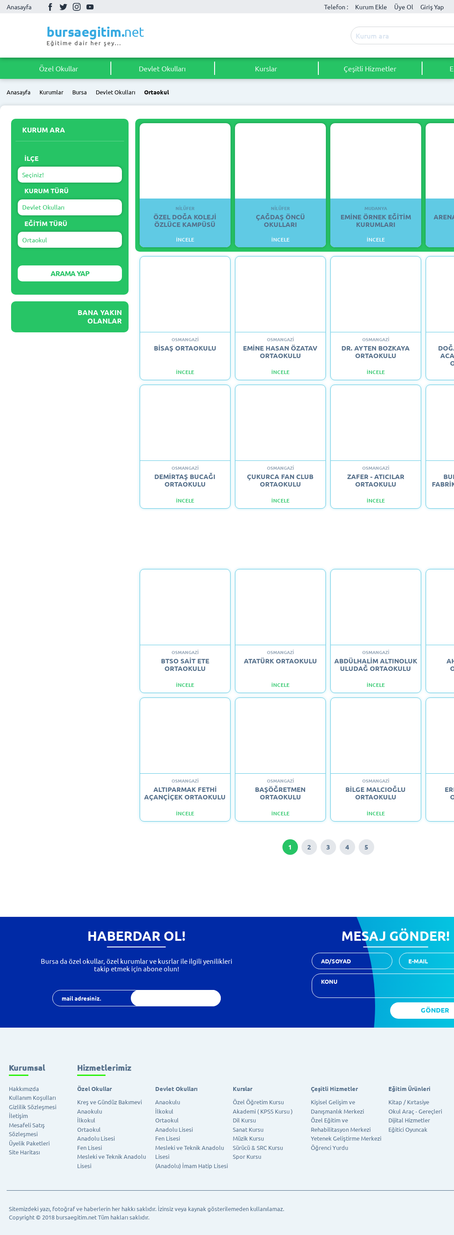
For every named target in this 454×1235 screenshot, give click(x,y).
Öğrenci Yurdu (329, 1147)
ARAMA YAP (70, 273)
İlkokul (86, 1120)
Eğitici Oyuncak (407, 1129)
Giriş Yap (432, 7)
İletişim (18, 1115)
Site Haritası (24, 1152)
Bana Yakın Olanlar (100, 316)
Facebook (50, 6)
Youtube (90, 6)
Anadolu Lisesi (96, 1138)
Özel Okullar (58, 68)
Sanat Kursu (248, 1129)
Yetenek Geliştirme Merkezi (346, 1138)
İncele (185, 372)
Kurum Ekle (371, 7)
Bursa (79, 92)
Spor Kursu (247, 1156)
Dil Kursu (244, 1120)
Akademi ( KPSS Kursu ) (263, 1111)
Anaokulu (89, 1111)
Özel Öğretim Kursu (258, 1102)
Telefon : (336, 7)
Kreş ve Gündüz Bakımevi (109, 1102)
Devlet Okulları (162, 68)
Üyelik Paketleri (29, 1143)
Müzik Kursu (248, 1138)
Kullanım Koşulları (32, 1097)
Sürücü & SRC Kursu (258, 1147)
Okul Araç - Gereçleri (415, 1111)
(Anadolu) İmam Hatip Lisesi (191, 1165)
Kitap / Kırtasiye (408, 1102)
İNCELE (185, 239)
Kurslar (266, 68)
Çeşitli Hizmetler (370, 68)
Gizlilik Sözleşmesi (32, 1106)
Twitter (63, 6)
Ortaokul (156, 92)
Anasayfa (19, 6)
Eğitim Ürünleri (409, 1088)
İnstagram (76, 6)
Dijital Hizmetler (409, 1120)
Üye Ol (403, 7)
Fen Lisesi (89, 1147)
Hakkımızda (24, 1088)
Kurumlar (51, 92)
